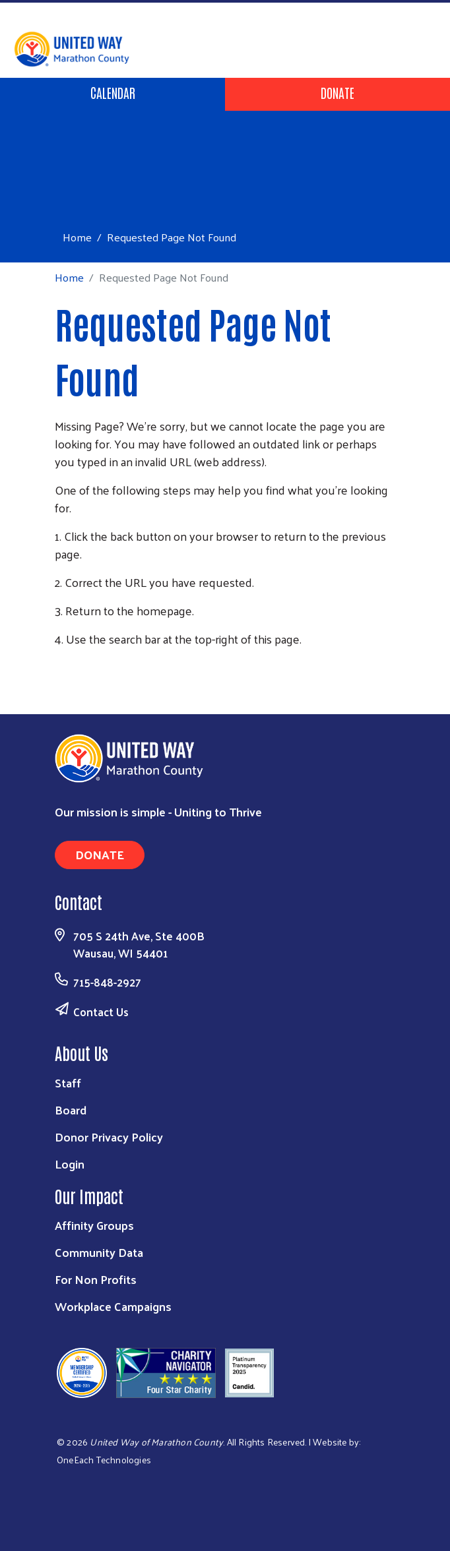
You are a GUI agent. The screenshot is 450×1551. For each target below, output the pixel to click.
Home (77, 237)
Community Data (99, 1252)
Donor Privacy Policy (109, 1136)
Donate (337, 92)
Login (69, 1163)
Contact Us (101, 1011)
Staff (68, 1082)
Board (70, 1109)
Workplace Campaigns (113, 1306)
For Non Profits (96, 1279)
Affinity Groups (94, 1225)
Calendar (112, 92)
